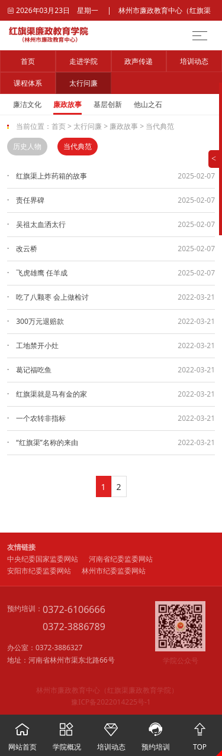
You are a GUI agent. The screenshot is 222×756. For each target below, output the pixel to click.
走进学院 (83, 61)
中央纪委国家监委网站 (42, 559)
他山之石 (148, 104)
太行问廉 (83, 83)
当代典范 (160, 126)
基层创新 (108, 104)
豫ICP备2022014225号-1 (110, 702)
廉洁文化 (27, 104)
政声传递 (138, 61)
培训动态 (194, 61)
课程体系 (28, 83)
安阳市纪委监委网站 (39, 571)
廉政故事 (67, 104)
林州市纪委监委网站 (114, 571)
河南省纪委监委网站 (121, 559)
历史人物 (27, 146)
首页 (28, 61)
